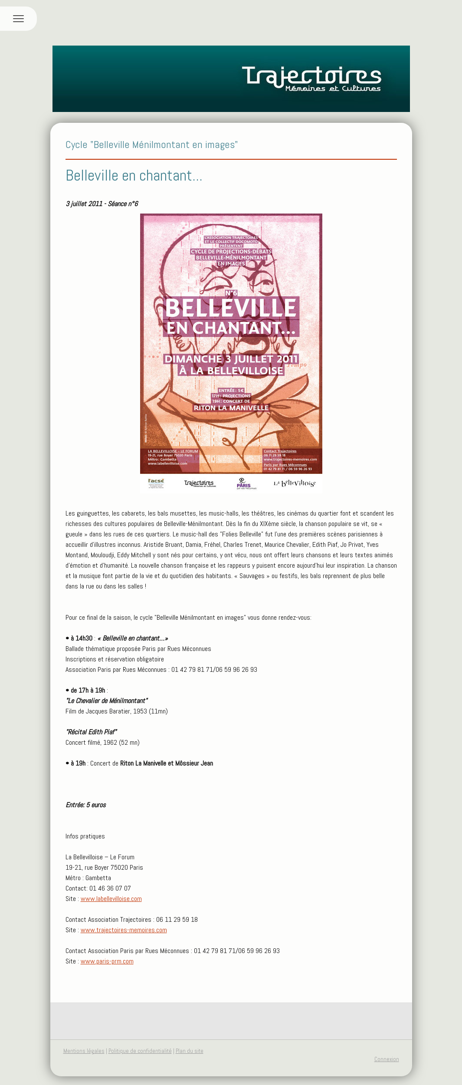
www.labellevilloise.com (111, 898)
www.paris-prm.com (107, 961)
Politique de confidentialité (140, 1051)
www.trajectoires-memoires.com (124, 929)
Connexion (386, 1059)
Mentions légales (84, 1051)
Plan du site (189, 1051)
